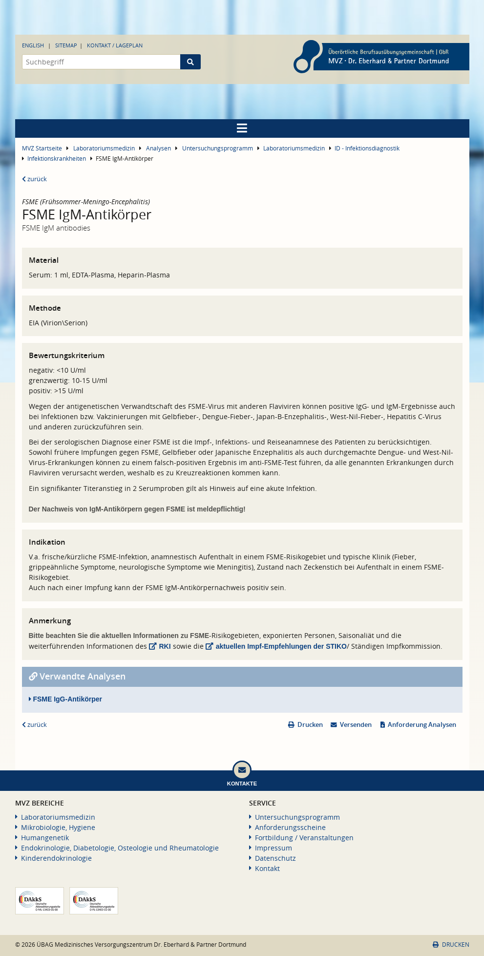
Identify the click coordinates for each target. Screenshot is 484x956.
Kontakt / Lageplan (115, 45)
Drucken (310, 725)
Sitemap (66, 45)
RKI (165, 646)
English (33, 45)
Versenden (356, 725)
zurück (34, 179)
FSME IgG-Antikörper (65, 699)
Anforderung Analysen (422, 725)
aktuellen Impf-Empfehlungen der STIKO (281, 646)
